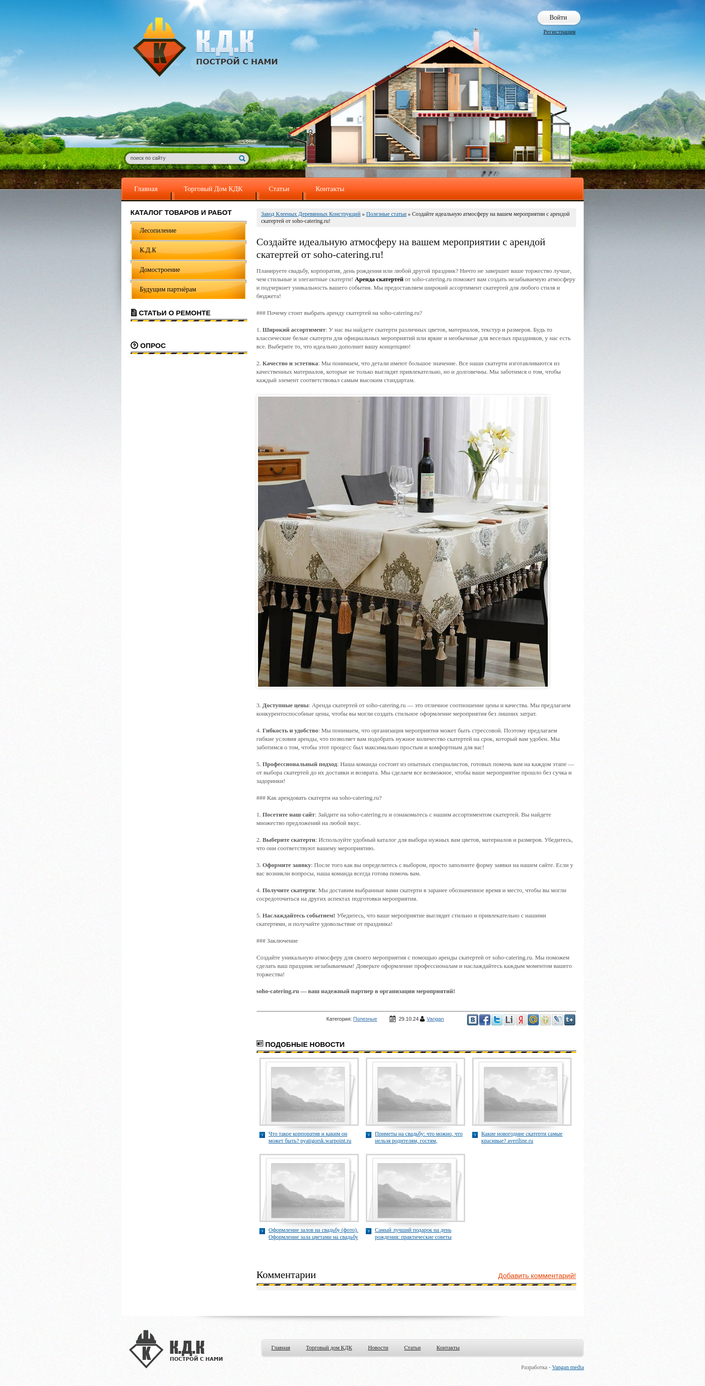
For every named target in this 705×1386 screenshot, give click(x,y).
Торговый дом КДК (329, 1347)
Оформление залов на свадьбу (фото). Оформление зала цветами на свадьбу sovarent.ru (313, 1234)
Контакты (329, 188)
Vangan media (568, 1367)
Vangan (435, 1019)
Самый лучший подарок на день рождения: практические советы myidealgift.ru (413, 1234)
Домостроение (160, 269)
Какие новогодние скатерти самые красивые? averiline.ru (522, 1137)
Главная (146, 188)
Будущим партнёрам (168, 289)
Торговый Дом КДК (213, 188)
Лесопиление (158, 230)
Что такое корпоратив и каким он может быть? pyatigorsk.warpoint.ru (310, 1137)
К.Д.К (148, 250)
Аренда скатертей (379, 279)
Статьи (279, 188)
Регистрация (560, 31)
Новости (378, 1347)
